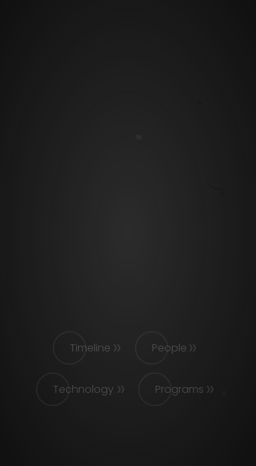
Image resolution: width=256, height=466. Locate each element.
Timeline (90, 347)
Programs (179, 389)
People (169, 347)
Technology (83, 389)
